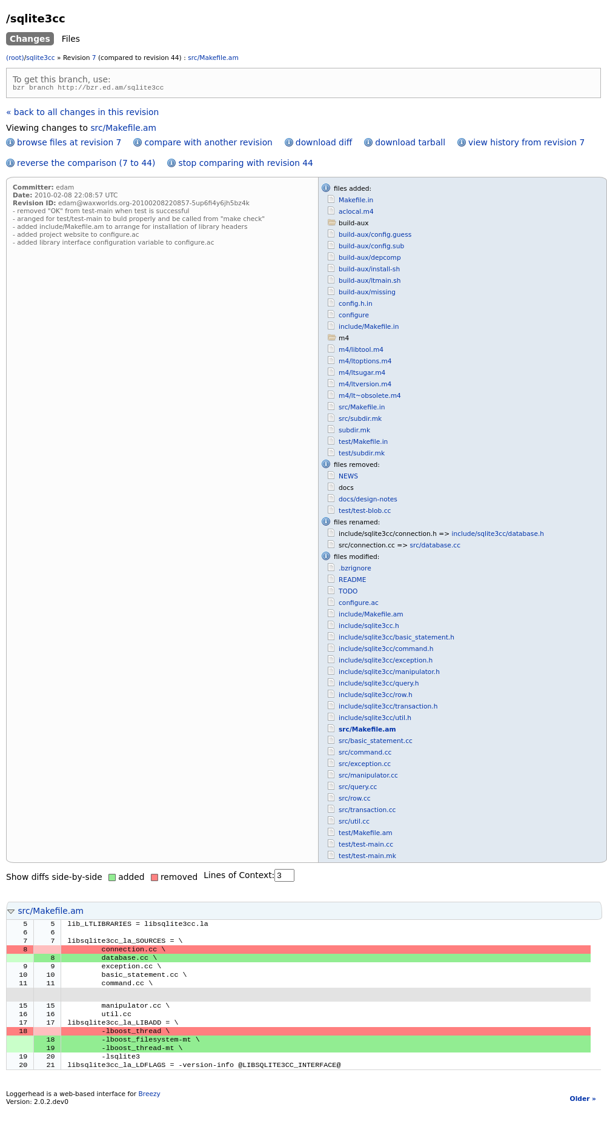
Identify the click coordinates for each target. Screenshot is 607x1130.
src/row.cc (355, 800)
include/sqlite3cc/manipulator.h (389, 674)
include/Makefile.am (371, 616)
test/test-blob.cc (365, 513)
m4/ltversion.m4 (365, 386)
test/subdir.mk (362, 455)
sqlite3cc (40, 58)
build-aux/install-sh (369, 271)
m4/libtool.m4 (361, 351)
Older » (583, 1120)
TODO (348, 593)
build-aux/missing (367, 294)
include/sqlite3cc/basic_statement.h (396, 639)
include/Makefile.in (369, 328)
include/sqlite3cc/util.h (375, 720)
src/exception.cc (365, 766)
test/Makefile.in (363, 444)
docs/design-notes (368, 501)
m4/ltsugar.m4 (362, 374)
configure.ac (359, 605)
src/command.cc (365, 754)
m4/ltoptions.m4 (365, 363)
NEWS (348, 478)
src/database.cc (435, 547)
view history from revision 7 (526, 144)
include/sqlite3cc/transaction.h (388, 708)
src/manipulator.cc (368, 777)
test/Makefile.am (366, 835)
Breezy (149, 1115)
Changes (30, 39)
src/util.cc (354, 823)
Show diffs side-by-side (54, 879)
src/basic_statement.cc (376, 743)
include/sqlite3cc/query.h (379, 685)
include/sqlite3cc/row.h (376, 697)
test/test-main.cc (366, 846)
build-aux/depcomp (370, 259)
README (353, 582)
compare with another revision (208, 144)
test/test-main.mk (367, 858)
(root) (15, 58)
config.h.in (356, 305)
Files (71, 39)
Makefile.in (356, 202)
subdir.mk (354, 432)
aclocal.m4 (356, 213)
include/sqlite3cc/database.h (498, 536)
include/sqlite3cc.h (369, 628)
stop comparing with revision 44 (245, 165)
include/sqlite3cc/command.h (386, 651)
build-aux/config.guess (375, 236)
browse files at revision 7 (69, 144)
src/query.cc (358, 789)
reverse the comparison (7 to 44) (86, 165)
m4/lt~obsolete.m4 (370, 397)
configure (354, 317)
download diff (324, 144)
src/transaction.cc (367, 812)
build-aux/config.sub (371, 248)
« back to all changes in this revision (82, 114)
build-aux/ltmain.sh (370, 282)
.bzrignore (355, 570)
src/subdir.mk (360, 421)
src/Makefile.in (362, 409)
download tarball (410, 144)
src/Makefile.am (213, 58)
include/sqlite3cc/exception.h (386, 662)
